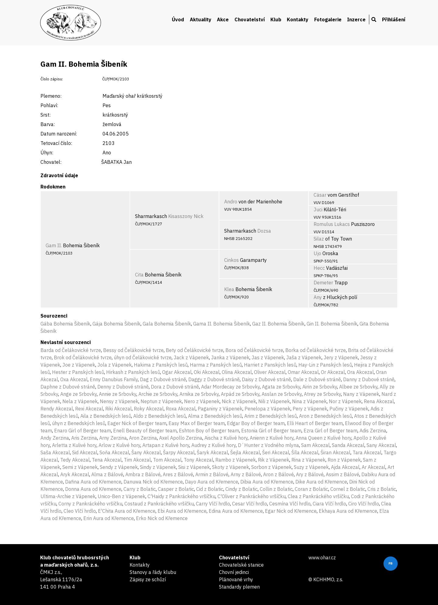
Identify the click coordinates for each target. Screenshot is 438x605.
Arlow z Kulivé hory (119, 445)
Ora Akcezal (360, 372)
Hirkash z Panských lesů (133, 372)
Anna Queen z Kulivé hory (323, 438)
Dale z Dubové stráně (317, 379)
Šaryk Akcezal (212, 452)
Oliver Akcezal (270, 372)
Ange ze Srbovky (78, 394)
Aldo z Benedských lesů (159, 416)
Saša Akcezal (55, 452)
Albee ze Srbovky (358, 387)
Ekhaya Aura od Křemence (348, 511)
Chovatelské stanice (241, 565)
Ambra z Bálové (143, 474)
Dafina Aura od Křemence (93, 482)
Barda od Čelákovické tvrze (70, 350)
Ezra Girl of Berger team (330, 430)
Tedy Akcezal (75, 460)
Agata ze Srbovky (281, 387)
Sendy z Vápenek (119, 467)
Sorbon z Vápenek (271, 467)
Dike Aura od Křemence (321, 482)
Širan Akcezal (335, 452)
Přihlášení (393, 19)
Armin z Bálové (211, 474)
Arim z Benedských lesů (270, 416)
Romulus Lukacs (332, 224)
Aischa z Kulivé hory (226, 438)
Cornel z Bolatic (347, 489)
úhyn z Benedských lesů (78, 423)
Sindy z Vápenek (158, 467)
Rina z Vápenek (308, 460)
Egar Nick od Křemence (291, 511)
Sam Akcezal (315, 445)
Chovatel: (50, 162)
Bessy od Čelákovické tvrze (133, 350)
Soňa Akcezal (114, 452)
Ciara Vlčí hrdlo (329, 504)
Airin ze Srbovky (319, 387)
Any (318, 297)
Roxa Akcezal (181, 409)
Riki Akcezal (118, 409)
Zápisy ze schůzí (148, 579)
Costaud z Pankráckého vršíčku (159, 504)
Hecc (319, 268)
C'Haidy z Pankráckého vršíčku (181, 496)
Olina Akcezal (237, 372)
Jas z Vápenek (268, 357)
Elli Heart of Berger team (315, 423)
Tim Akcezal (137, 460)
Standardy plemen (239, 587)
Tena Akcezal (107, 460)
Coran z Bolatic (311, 489)
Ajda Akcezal (345, 467)
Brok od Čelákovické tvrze (83, 357)
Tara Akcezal (367, 452)
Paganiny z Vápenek (220, 409)
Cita (139, 275)
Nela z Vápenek (80, 401)
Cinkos (231, 260)
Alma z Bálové (107, 474)
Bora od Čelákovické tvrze (254, 350)
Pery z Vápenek (310, 409)
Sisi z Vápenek (194, 467)
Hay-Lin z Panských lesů (325, 365)
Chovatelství (250, 19)
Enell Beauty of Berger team (145, 430)
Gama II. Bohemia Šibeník (221, 324)
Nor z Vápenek (345, 401)
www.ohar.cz (322, 557)
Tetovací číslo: (56, 143)
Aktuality (200, 19)
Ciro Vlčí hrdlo (363, 504)
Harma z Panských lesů (216, 365)
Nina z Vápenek (309, 401)
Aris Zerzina (84, 438)
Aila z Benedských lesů (105, 416)
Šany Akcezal (146, 452)
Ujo (317, 253)
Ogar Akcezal (177, 372)
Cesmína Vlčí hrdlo (290, 504)
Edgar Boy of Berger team (256, 423)
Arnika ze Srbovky (199, 394)
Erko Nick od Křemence (162, 518)
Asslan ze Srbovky (282, 394)
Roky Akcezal (149, 409)
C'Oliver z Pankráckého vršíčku (251, 496)
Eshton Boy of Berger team (209, 430)
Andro (230, 202)
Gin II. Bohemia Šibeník (332, 324)
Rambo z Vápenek (235, 460)
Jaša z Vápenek (304, 357)
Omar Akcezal (303, 372)
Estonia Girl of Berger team (271, 430)
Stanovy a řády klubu (153, 572)
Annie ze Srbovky (117, 394)
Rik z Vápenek (273, 460)
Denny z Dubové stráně (123, 387)
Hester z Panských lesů (78, 372)
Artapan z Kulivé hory (165, 445)
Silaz (319, 239)
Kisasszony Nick (185, 216)
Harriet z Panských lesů (270, 365)
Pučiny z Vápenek (348, 409)
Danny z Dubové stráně (369, 379)
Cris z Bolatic (381, 489)
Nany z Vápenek (361, 394)
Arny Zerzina (113, 438)
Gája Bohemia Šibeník (116, 324)
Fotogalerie (328, 19)
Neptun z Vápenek (161, 401)
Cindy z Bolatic (241, 489)
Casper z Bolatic (176, 489)
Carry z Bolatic (139, 489)
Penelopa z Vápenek (267, 409)
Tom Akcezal (167, 460)
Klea (229, 289)
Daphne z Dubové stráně (67, 387)
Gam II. (54, 245)
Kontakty (297, 19)
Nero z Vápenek (202, 401)
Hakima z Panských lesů (161, 365)
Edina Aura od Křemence (236, 511)
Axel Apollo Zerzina (180, 438)
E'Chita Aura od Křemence (126, 511)
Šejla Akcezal (245, 452)
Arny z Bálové (246, 474)
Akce (223, 19)
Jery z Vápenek (341, 357)
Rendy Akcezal (56, 409)
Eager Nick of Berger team (136, 423)
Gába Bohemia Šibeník (65, 324)
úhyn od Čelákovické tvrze (143, 357)
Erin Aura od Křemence (108, 518)
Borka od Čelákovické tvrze (315, 350)
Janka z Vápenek (230, 357)
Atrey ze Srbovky (322, 394)
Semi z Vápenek (80, 467)
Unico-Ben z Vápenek (121, 496)
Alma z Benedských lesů (215, 416)
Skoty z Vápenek (230, 467)
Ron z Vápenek (344, 460)
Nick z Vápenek (239, 401)
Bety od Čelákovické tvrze (194, 350)
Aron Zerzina (143, 438)
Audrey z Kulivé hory (213, 445)
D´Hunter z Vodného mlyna (268, 445)
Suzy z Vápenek (311, 467)
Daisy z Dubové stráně (266, 379)
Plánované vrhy (236, 579)
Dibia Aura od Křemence (266, 482)
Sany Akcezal (381, 445)
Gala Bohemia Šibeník (167, 324)
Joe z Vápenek (78, 365)
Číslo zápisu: (51, 79)
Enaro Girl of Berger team (82, 430)
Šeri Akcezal (275, 452)
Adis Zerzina (373, 430)
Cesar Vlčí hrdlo (249, 504)
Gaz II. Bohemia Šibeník (278, 324)
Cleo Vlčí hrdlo (80, 511)
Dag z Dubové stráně (163, 379)
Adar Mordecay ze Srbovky (230, 387)
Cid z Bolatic (209, 489)
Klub (275, 19)
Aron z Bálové (278, 474)
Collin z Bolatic (276, 489)
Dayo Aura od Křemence (211, 482)
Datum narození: (58, 134)
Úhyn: (46, 152)
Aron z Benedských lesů (325, 416)
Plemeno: (50, 96)
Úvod (178, 19)
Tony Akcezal (198, 460)
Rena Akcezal (379, 401)
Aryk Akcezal (74, 474)
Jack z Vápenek (191, 357)
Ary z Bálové (310, 474)
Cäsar (320, 195)
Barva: (47, 124)
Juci (318, 209)
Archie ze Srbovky (157, 394)
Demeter (323, 283)
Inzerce (356, 19)
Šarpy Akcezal (179, 452)
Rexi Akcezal (89, 409)
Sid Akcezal (84, 452)
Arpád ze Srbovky (240, 394)
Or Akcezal (333, 372)
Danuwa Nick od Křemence (153, 482)
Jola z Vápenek (114, 365)
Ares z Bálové (178, 474)
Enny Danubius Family (114, 379)
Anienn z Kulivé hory (272, 438)
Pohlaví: (49, 105)
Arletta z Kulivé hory (74, 445)
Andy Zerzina (54, 438)
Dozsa (264, 231)
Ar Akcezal (373, 467)
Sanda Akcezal (348, 445)
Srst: (45, 115)
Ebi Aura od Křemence (182, 511)
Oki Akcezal (207, 372)
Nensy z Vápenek (119, 401)
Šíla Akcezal (304, 452)
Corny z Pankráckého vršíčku (90, 504)
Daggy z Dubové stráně (214, 379)
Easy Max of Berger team (197, 423)
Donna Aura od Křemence (93, 489)
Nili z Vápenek (274, 401)
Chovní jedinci (234, 572)
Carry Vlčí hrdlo (213, 504)
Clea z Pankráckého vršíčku (318, 496)
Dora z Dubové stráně (175, 387)
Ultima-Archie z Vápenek (68, 496)
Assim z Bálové (342, 474)
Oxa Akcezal (74, 379)
